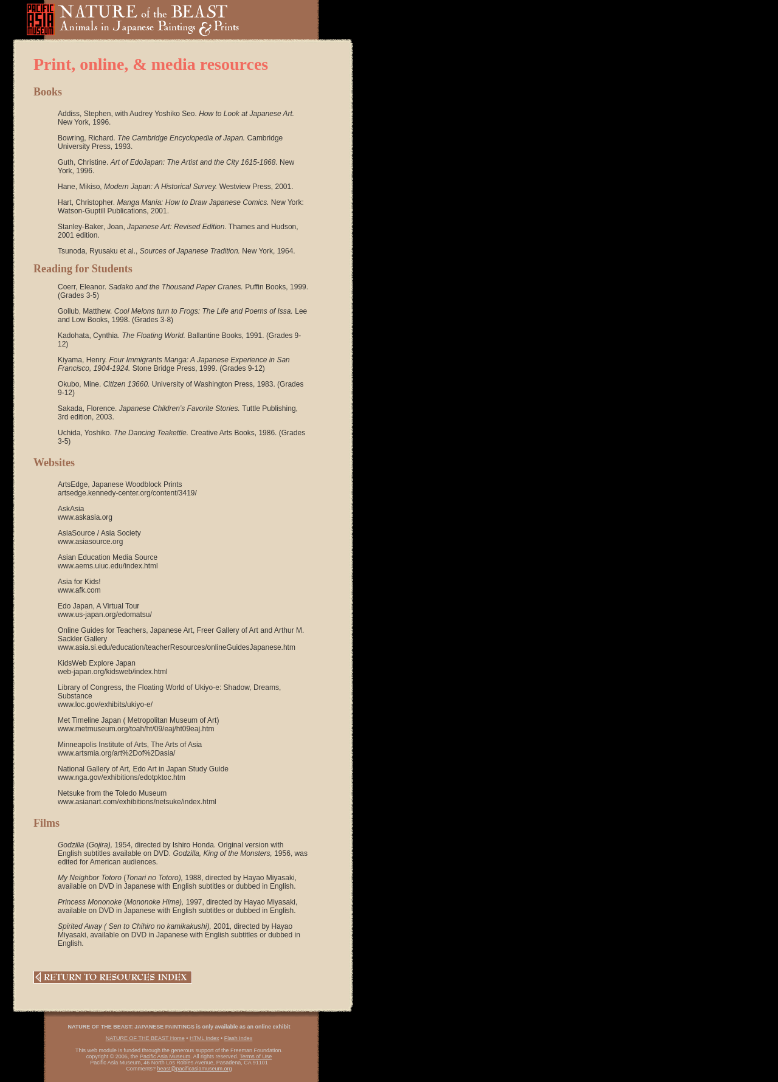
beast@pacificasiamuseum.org (194, 1069)
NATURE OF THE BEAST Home (145, 1038)
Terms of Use (255, 1056)
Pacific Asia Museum (165, 1056)
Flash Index (238, 1038)
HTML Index (204, 1038)
